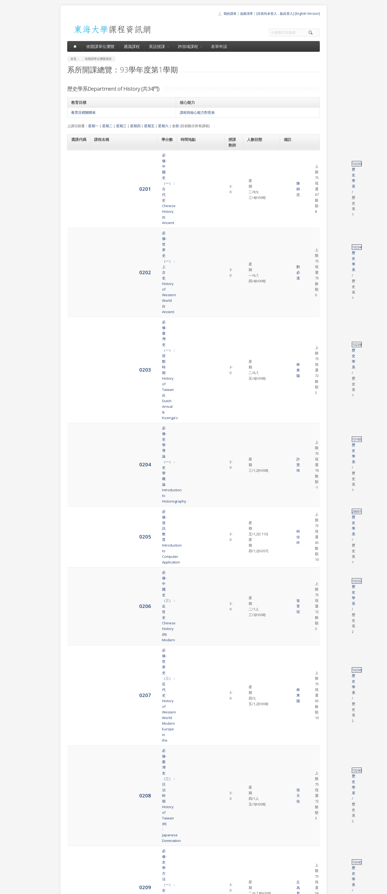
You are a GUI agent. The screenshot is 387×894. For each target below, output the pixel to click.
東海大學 (72, 888)
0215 (77, 430)
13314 (288, 448)
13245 (288, 467)
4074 (77, 667)
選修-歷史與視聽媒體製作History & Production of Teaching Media (120, 571)
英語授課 (159, 46)
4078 (77, 752)
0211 (77, 341)
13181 (288, 621)
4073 (77, 645)
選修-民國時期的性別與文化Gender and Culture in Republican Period (121, 384)
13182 (288, 602)
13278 (288, 403)
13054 (288, 517)
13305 (288, 338)
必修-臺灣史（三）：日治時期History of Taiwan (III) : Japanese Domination (120, 288)
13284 (288, 768)
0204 (77, 210)
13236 (288, 264)
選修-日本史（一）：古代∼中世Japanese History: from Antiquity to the (122, 363)
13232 (288, 245)
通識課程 (132, 46)
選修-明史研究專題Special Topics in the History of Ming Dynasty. (123, 688)
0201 (77, 157)
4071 (77, 605)
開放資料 (179, 867)
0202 (77, 173)
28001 (288, 227)
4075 (77, 688)
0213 (77, 384)
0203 (77, 192)
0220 (77, 520)
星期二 (107, 125)
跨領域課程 (190, 46)
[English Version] (307, 13)
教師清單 (179, 873)
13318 (288, 639)
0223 (77, 552)
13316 (288, 533)
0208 (77, 288)
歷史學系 (301, 155)
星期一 (93, 125)
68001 (288, 790)
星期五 (149, 125)
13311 (288, 360)
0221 (77, 536)
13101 (288, 704)
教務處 (157, 888)
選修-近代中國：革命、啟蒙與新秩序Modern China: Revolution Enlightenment (122, 645)
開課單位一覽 (182, 844)
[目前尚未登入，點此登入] (275, 13)
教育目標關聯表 (83, 112)
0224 (77, 570)
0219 (77, 504)
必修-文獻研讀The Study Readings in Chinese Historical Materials (119, 624)
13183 (288, 750)
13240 (288, 285)
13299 (288, 502)
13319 (288, 586)
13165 (288, 208)
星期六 (163, 125)
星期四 (135, 125)
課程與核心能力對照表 (197, 112)
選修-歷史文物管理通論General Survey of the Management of (123, 342)
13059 (288, 320)
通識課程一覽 (182, 850)
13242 (288, 304)
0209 (77, 306)
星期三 (121, 125)
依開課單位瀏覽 (100, 46)
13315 (288, 486)
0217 (77, 470)
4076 (77, 709)
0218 (77, 488)
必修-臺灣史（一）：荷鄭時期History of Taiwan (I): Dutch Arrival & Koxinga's (123, 192)
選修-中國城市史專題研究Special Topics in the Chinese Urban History (123, 710)
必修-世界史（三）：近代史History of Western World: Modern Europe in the (122, 267)
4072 (77, 624)
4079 (77, 774)
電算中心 (140, 888)
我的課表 (230, 13)
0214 (77, 405)
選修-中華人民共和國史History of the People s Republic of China (122, 470)
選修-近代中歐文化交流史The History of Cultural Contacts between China (119, 406)
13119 (288, 661)
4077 (77, 731)
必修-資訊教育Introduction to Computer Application (114, 230)
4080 (77, 792)
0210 (77, 322)
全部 (175, 125)
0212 (77, 363)
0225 (77, 589)
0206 (77, 248)
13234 (288, 170)
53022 (288, 549)
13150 (288, 728)
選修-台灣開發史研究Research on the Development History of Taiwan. (119, 731)
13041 (288, 568)
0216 (77, 451)
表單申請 (219, 46)
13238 (288, 189)
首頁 (176, 838)
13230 (288, 155)
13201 (288, 685)
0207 (77, 266)
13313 (288, 427)
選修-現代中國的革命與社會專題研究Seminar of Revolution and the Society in (122, 774)
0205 (77, 229)
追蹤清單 (246, 13)
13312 (288, 381)
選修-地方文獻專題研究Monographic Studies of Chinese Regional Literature (120, 753)
